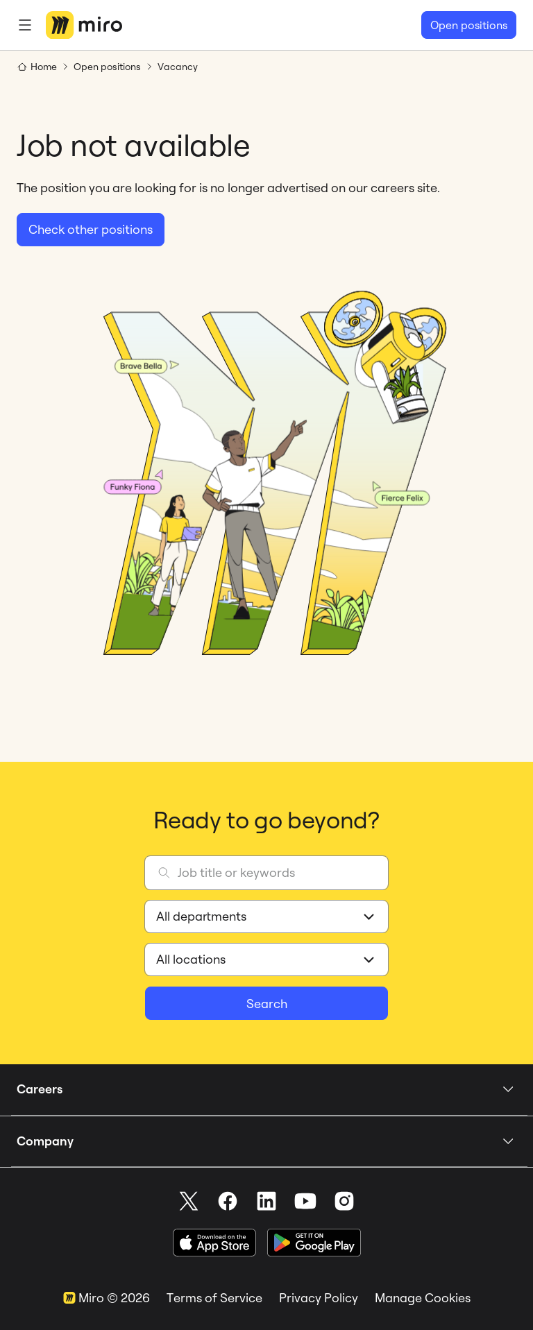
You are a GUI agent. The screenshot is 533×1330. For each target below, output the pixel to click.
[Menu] (25, 25)
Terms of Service (214, 1298)
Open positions (468, 25)
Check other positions (90, 229)
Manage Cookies (423, 1298)
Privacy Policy (318, 1298)
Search (266, 1004)
